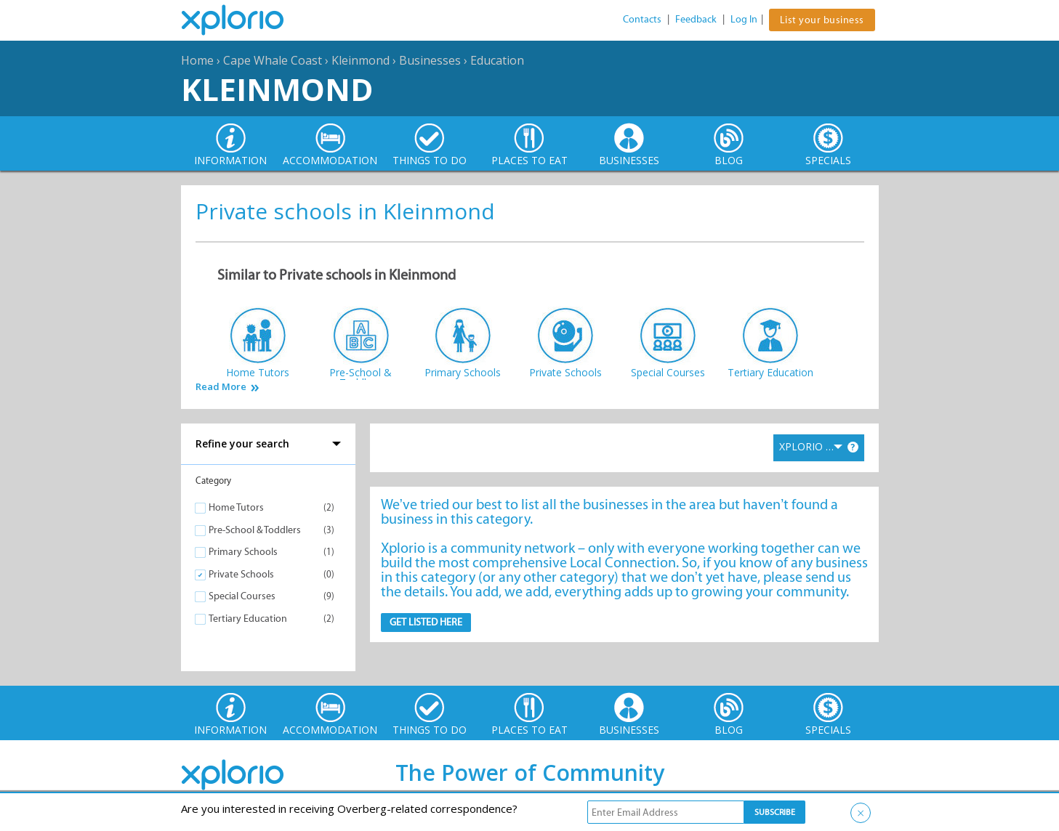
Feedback (696, 19)
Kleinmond (360, 60)
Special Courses (242, 596)
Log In (743, 19)
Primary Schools (243, 552)
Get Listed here (426, 622)
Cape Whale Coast (272, 60)
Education (497, 60)
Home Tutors (236, 507)
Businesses (430, 60)
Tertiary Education (248, 618)
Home (197, 60)
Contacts (642, 19)
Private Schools (241, 574)
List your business (822, 20)
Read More (221, 387)
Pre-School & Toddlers (255, 530)
